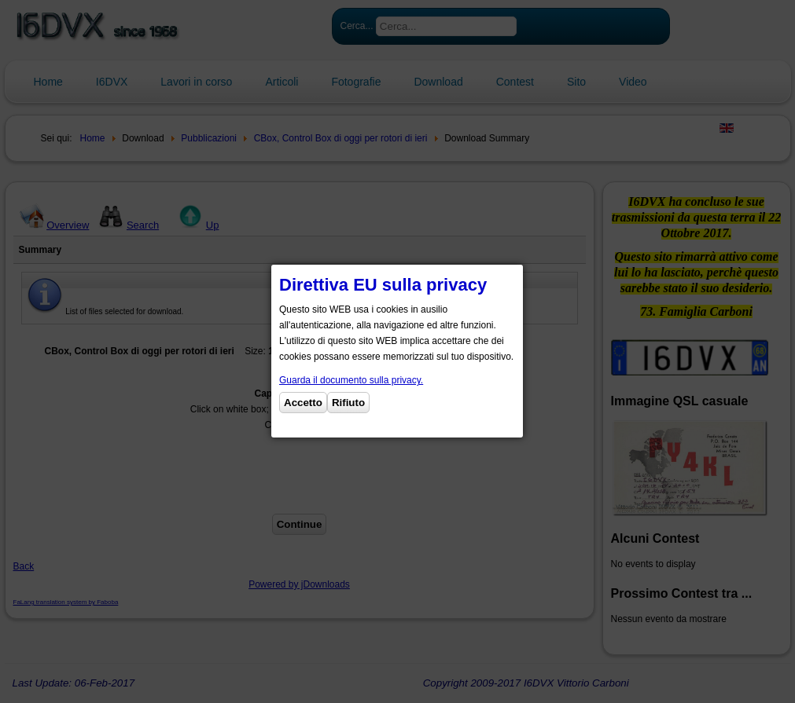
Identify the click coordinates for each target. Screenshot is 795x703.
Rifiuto (348, 402)
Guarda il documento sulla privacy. (351, 380)
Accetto (303, 402)
